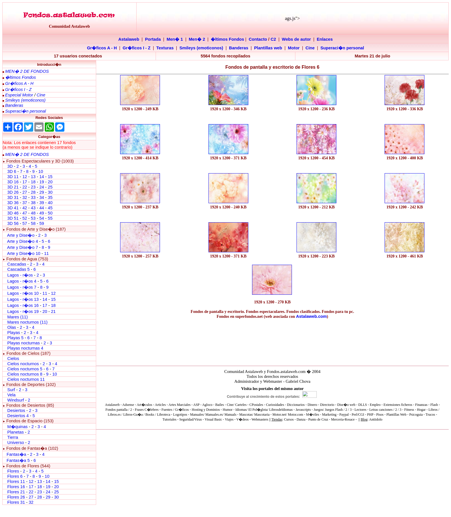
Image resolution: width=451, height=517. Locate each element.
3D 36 (12, 202)
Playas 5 (15, 337)
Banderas (238, 48)
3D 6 (12, 171)
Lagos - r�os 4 (22, 281)
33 (33, 197)
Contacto (258, 39)
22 (24, 187)
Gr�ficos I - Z (136, 48)
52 (24, 218)
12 (25, 176)
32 (24, 197)
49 (41, 213)
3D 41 (12, 208)
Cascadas (16, 264)
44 (41, 208)
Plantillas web (268, 48)
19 (41, 182)
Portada (153, 39)
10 (40, 171)
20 (50, 182)
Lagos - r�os (20, 275)
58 (33, 223)
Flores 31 (16, 502)
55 (50, 218)
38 (33, 202)
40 (50, 202)
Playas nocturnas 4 (25, 348)
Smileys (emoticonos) (201, 48)
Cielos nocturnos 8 (25, 374)
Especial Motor (19, 95)
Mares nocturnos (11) (27, 322)
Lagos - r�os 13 (23, 299)
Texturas (165, 48)
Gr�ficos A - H (102, 48)
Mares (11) (17, 317)
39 (41, 202)
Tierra (12, 437)
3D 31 (12, 197)
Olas (11, 327)
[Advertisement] (140, 280)
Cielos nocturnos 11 (26, 379)
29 (41, 192)
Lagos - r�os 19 (23, 311)
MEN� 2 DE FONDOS (27, 71)
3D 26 (12, 192)
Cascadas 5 (18, 269)
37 (24, 202)
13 (33, 176)
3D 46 (12, 213)
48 (33, 213)
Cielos (13, 358)
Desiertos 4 (18, 415)
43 (33, 208)
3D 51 (12, 218)
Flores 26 (16, 497)
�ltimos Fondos (227, 39)
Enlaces (325, 39)
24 (41, 187)
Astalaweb (128, 39)
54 (41, 218)
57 (24, 223)
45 (50, 208)
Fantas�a (16, 454)
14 (41, 176)
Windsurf (15, 400)
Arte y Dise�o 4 (23, 241)
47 (24, 213)
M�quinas (17, 426)
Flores (13, 471)
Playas (13, 332)
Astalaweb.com (311, 316)
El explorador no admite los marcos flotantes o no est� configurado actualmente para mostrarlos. (272, 405)
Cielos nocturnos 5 (24, 369)
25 (50, 187)
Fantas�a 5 (18, 460)
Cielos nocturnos (23, 363)
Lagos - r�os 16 (23, 305)
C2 (273, 39)
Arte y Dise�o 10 (23, 253)
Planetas (15, 432)
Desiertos (16, 410)
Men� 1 (175, 39)
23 (33, 187)
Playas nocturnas (23, 343)
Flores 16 (16, 486)
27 (24, 192)
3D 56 (12, 223)
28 (33, 192)
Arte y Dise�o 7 (22, 247)
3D (10, 166)
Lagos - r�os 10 (23, 293)
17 (24, 182)
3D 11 (12, 176)
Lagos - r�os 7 (21, 287)
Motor (294, 48)
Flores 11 (16, 481)
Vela (11, 395)
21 (53, 311)
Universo (15, 442)
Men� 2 (197, 39)
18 (33, 182)
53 (33, 218)
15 (50, 176)
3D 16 (12, 182)
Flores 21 (16, 492)
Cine (310, 48)
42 (24, 208)
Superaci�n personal (342, 48)
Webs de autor (296, 39)
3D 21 (12, 187)
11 (46, 253)
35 (50, 197)
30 (50, 192)
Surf (11, 389)
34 (41, 197)
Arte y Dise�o (20, 235)
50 (50, 213)
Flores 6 (15, 476)
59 (41, 223)
